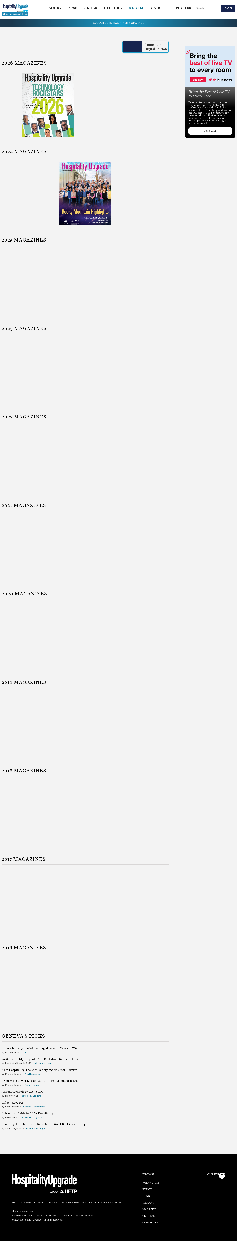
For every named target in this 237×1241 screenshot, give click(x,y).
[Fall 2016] (141, 989)
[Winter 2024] (22, 282)
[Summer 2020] (85, 635)
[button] (54, 8)
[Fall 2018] (141, 812)
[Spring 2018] (29, 812)
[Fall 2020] (141, 635)
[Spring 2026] (48, 105)
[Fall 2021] (141, 547)
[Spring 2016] (29, 989)
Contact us (150, 1222)
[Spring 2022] (29, 458)
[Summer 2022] (85, 458)
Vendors (148, 1202)
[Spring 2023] (29, 370)
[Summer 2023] (85, 370)
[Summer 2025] (106, 282)
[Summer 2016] (85, 989)
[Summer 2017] (85, 901)
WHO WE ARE (150, 1182)
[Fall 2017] (141, 901)
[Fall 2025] (148, 282)
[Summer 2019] (85, 724)
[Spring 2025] (64, 282)
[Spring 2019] (29, 724)
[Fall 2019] (141, 724)
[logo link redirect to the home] (15, 9)
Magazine (149, 1209)
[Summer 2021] (85, 547)
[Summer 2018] (85, 812)
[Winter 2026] (122, 105)
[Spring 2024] (29, 193)
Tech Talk (149, 1216)
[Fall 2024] (141, 193)
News (146, 1196)
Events (147, 1189)
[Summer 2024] (85, 193)
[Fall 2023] (141, 370)
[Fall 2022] (141, 458)
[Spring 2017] (29, 901)
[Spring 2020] (29, 635)
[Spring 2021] (29, 547)
